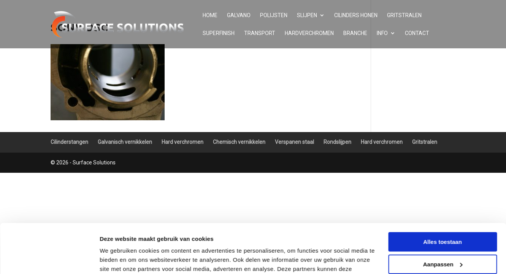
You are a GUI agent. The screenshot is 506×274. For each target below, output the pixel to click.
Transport (259, 33)
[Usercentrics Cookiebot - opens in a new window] (49, 259)
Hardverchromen (309, 33)
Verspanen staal (294, 142)
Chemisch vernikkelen (239, 142)
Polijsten (273, 15)
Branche (355, 33)
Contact (417, 33)
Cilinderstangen (69, 142)
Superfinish (219, 33)
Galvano (239, 15)
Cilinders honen (356, 15)
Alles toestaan (442, 193)
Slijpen (307, 15)
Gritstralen (404, 15)
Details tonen (118, 259)
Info (382, 33)
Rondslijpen (337, 142)
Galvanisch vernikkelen (125, 142)
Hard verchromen (182, 142)
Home (210, 15)
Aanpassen (443, 215)
